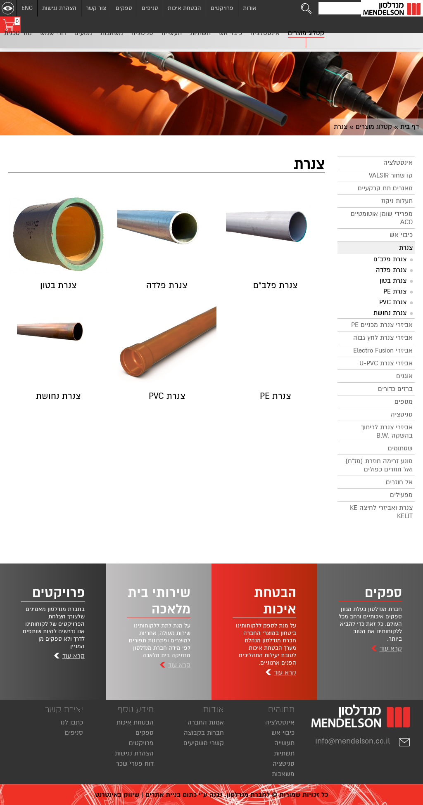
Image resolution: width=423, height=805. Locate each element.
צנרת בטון (393, 281)
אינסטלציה (398, 163)
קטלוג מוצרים (374, 127)
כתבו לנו (72, 722)
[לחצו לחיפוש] (306, 8)
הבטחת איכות (184, 8)
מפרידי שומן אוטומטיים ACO (382, 218)
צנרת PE (394, 291)
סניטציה (402, 414)
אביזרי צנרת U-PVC (386, 363)
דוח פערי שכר (135, 764)
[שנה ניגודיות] (8, 8)
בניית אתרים (163, 795)
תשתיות (284, 753)
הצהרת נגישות (59, 8)
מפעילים (401, 495)
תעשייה (284, 743)
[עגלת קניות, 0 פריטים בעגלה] (10, 25)
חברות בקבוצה (204, 733)
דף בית (409, 127)
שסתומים (400, 448)
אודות (250, 8)
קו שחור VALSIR (391, 175)
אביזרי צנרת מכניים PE (382, 325)
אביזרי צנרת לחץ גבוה (383, 338)
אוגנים (404, 376)
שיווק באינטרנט (117, 795)
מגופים (403, 402)
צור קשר (96, 8)
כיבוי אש (401, 235)
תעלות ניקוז (397, 201)
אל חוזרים (399, 482)
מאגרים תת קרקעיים (385, 188)
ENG (27, 8)
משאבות (283, 774)
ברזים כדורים (395, 389)
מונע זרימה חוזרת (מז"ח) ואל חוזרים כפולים (379, 465)
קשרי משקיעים (203, 743)
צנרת (406, 248)
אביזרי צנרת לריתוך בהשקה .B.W (387, 431)
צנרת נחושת (389, 313)
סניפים (150, 8)
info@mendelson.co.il (363, 741)
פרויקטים (222, 8)
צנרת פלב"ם (389, 259)
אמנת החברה (206, 722)
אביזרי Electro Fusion (383, 350)
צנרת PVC (392, 302)
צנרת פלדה (391, 270)
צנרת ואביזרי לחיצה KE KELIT (381, 512)
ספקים (124, 8)
